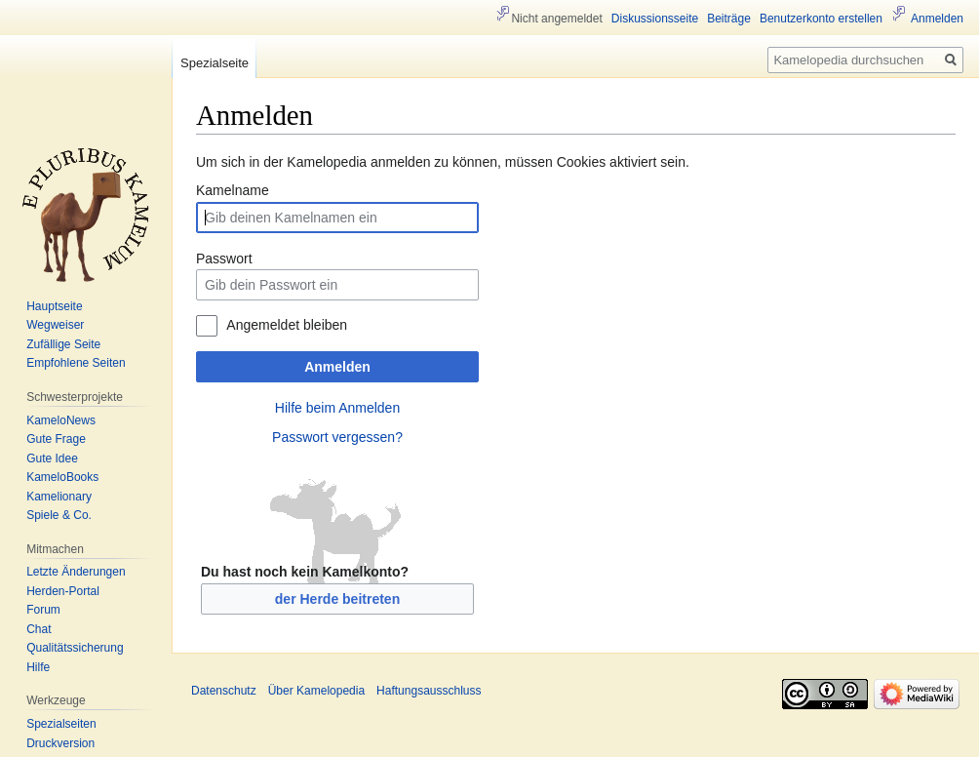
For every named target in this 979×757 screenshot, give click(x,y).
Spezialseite (214, 63)
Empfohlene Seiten (75, 363)
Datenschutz (223, 690)
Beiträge (729, 18)
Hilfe (38, 667)
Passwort (224, 258)
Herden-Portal (62, 591)
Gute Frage (56, 439)
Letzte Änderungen (75, 571)
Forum (43, 610)
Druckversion (60, 743)
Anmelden (337, 367)
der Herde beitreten (337, 599)
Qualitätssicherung (74, 648)
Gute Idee (52, 458)
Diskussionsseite (654, 18)
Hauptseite (54, 306)
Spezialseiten (61, 724)
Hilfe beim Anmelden (337, 408)
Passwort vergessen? (337, 437)
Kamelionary (59, 496)
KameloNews (61, 420)
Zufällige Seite (63, 344)
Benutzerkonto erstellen (821, 18)
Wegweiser (55, 325)
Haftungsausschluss (428, 690)
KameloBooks (62, 477)
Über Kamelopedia (316, 690)
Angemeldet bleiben (286, 325)
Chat (38, 629)
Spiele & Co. (59, 515)
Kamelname (232, 190)
